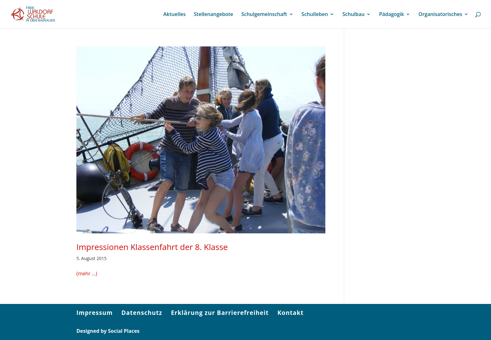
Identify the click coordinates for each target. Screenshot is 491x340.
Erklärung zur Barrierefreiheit (220, 313)
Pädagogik (391, 15)
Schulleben (315, 15)
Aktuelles (174, 15)
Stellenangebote (213, 15)
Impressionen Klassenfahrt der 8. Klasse (152, 246)
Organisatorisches (440, 15)
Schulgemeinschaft (264, 15)
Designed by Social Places (108, 330)
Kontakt (290, 313)
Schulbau (354, 15)
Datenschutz (141, 313)
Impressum (94, 313)
